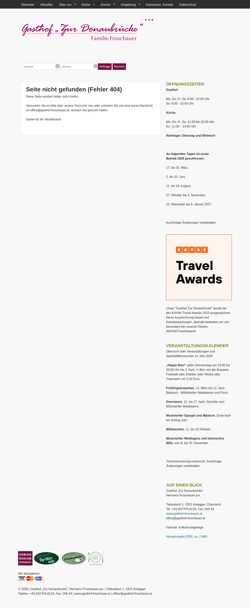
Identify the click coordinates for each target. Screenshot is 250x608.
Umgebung (129, 4)
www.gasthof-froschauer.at (184, 513)
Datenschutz (187, 4)
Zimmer (106, 4)
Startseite (27, 4)
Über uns (66, 4)
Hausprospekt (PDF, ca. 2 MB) (186, 536)
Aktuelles (46, 4)
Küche (86, 4)
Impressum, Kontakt (159, 4)
